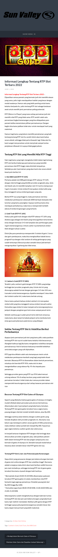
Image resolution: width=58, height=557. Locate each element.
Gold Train (22, 525)
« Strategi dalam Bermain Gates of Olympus (21, 536)
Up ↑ (39, 552)
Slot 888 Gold (31, 525)
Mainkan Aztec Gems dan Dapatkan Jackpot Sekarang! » (25, 542)
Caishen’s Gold (13, 525)
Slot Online (22, 521)
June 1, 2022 (9, 89)
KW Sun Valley (29, 552)
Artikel (15, 521)
